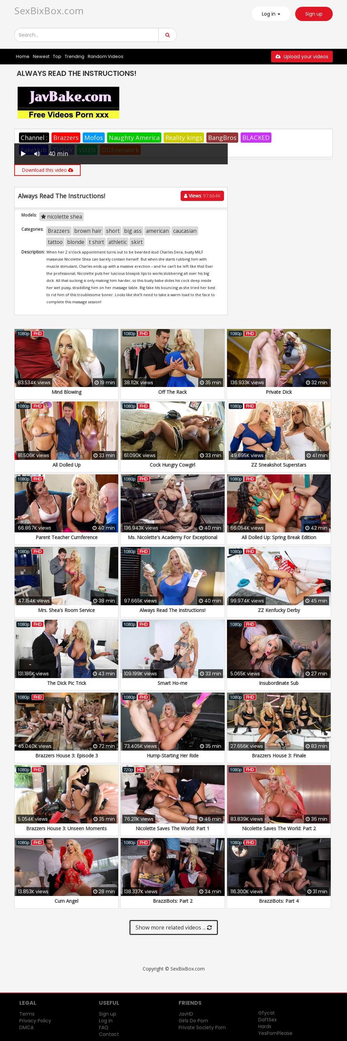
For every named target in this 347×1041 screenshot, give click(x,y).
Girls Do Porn (193, 1020)
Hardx (264, 1026)
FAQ (103, 1027)
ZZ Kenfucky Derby (279, 610)
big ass (133, 230)
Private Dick (279, 392)
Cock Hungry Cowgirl (172, 465)
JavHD (186, 1014)
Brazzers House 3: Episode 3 (66, 755)
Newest (41, 56)
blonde (75, 242)
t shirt (96, 242)
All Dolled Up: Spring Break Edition (279, 537)
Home (22, 56)
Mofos (93, 138)
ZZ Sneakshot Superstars (278, 465)
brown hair (88, 230)
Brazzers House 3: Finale (279, 755)
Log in (106, 1020)
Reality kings (183, 138)
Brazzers (66, 138)
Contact (109, 1034)
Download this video (47, 170)
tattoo (55, 242)
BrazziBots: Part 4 (279, 901)
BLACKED (256, 138)
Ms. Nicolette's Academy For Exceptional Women (172, 540)
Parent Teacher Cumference (67, 537)
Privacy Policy (35, 1020)
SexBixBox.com (49, 10)
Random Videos (105, 56)
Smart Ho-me (172, 683)
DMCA (26, 1027)
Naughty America (134, 138)
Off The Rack (172, 392)
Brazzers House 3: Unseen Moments (66, 828)
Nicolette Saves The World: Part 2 (279, 828)
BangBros (222, 138)
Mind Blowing (66, 392)
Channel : (34, 138)
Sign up (314, 14)
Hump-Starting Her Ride (173, 755)
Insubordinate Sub (279, 683)
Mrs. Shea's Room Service (66, 610)
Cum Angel (66, 901)
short (113, 230)
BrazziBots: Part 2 (172, 901)
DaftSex (267, 1019)
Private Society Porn (202, 1027)
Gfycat (266, 1012)
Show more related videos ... (174, 927)
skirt (137, 242)
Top (57, 56)
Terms (27, 1014)
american (157, 230)
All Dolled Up (67, 465)
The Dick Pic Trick (66, 683)
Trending (74, 56)
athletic (117, 242)
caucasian (185, 230)
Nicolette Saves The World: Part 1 (172, 828)
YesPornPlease (275, 1033)
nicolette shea (61, 216)
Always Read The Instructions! (172, 610)
